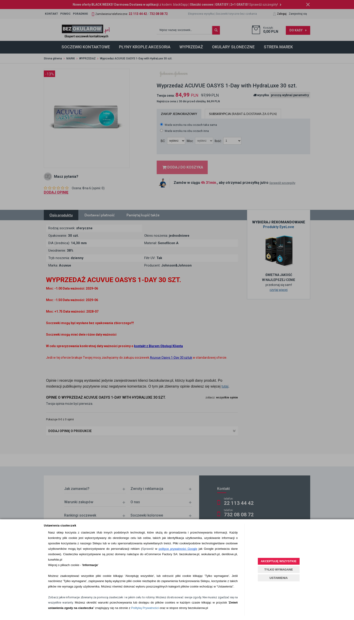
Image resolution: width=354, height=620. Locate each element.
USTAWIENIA (279, 578)
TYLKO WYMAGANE (278, 569)
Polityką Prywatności (145, 608)
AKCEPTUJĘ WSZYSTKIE (278, 561)
